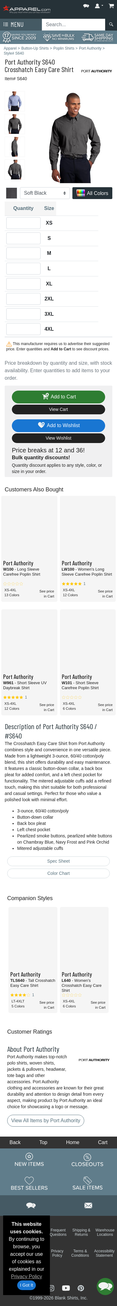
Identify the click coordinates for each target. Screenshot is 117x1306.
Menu (13, 24)
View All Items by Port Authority (45, 1120)
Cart (102, 1142)
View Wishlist (58, 438)
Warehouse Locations (105, 1232)
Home (73, 1142)
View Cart (58, 409)
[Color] (45, 193)
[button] (86, 4)
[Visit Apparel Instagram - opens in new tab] (51, 1287)
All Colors (92, 193)
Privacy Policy (26, 1276)
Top (43, 1142)
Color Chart (58, 873)
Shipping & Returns (81, 1232)
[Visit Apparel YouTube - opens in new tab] (66, 1287)
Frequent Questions (58, 1232)
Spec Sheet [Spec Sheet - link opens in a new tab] (58, 861)
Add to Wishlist (58, 426)
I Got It (26, 1285)
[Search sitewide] (73, 25)
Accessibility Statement (104, 1253)
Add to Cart (58, 397)
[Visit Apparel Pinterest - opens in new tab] (80, 1287)
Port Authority (23, 61)
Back (15, 1142)
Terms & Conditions (80, 1253)
